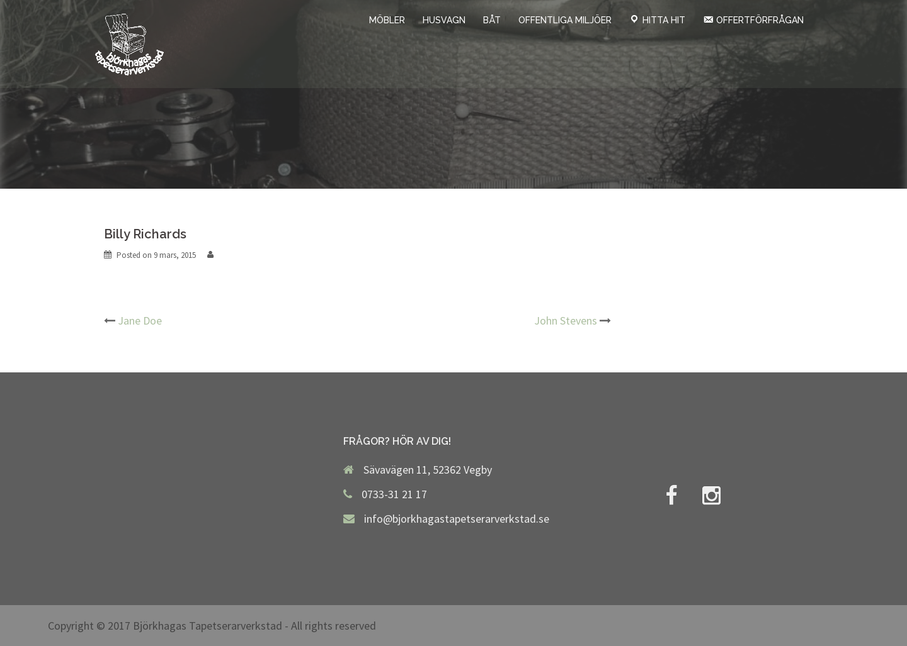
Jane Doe (140, 320)
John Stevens (565, 320)
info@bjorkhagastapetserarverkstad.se (456, 518)
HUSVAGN (444, 20)
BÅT (492, 20)
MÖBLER (387, 20)
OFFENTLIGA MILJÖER (565, 20)
